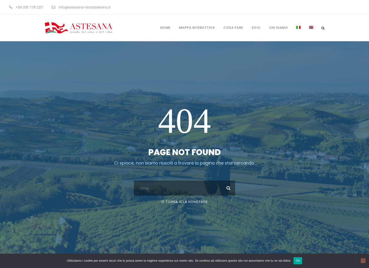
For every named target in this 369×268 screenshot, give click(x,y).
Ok (298, 260)
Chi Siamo (278, 27)
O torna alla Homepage (184, 201)
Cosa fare (233, 27)
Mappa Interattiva (197, 27)
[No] (363, 260)
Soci (256, 27)
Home (165, 27)
